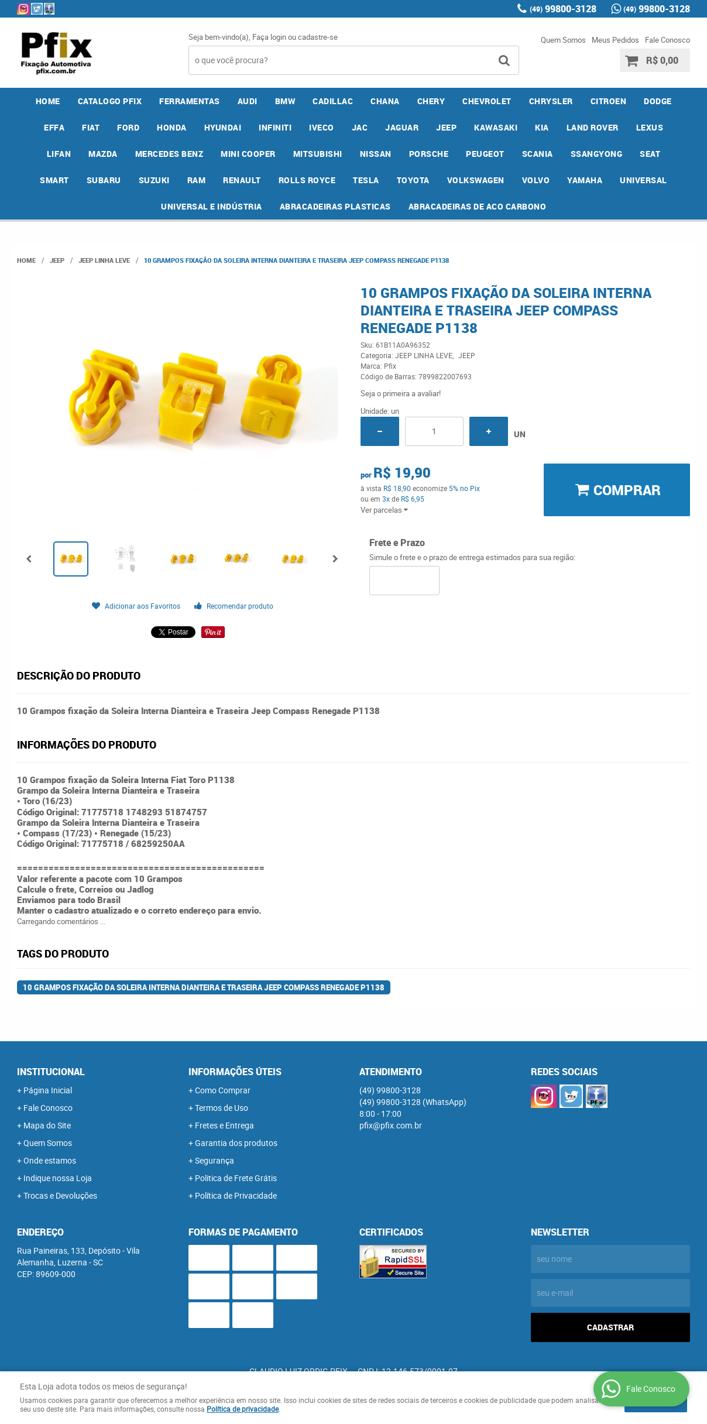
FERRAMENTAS (189, 101)
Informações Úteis (235, 1071)
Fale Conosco (667, 40)
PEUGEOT (485, 153)
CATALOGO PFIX (110, 101)
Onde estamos (49, 1160)
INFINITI (275, 127)
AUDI (248, 101)
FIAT (90, 127)
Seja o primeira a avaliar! (401, 393)
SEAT (650, 153)
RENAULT (242, 180)
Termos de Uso (221, 1107)
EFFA (54, 127)
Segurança (214, 1160)
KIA (542, 127)
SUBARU (104, 180)
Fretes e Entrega (224, 1125)
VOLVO (536, 180)
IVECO (321, 127)
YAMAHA (584, 180)
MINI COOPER (248, 153)
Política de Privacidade (236, 1195)
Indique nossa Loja (57, 1177)
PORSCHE (429, 153)
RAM (196, 180)
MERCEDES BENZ (169, 153)
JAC (360, 127)
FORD (128, 127)
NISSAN (376, 153)
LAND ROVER (593, 127)
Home (48, 101)
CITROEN (609, 101)
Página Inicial (47, 1090)
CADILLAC (333, 101)
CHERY (431, 101)
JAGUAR (401, 127)
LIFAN (59, 153)
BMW (285, 101)
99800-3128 (563, 8)
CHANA (385, 101)
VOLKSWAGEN (475, 180)
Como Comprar (222, 1090)
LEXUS (650, 127)
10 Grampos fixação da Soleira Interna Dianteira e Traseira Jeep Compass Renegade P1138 (204, 987)
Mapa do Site (47, 1125)
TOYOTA (413, 180)
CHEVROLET (487, 101)
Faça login (269, 37)
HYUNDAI (223, 127)
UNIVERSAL (643, 180)
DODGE (658, 101)
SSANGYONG (597, 153)
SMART (54, 180)
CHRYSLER (551, 101)
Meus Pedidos (615, 40)
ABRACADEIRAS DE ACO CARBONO (478, 206)
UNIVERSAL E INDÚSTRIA (211, 206)
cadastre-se (318, 37)
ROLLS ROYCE (307, 180)
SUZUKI (154, 180)
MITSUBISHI (317, 153)
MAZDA (103, 153)
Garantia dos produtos (236, 1142)
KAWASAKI (495, 127)
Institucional (51, 1071)
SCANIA (537, 153)
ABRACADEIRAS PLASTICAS (335, 206)
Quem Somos (563, 40)
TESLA (366, 180)
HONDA (172, 127)
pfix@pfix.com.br (390, 1125)
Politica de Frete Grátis (236, 1177)
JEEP (446, 127)
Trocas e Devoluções (60, 1195)
